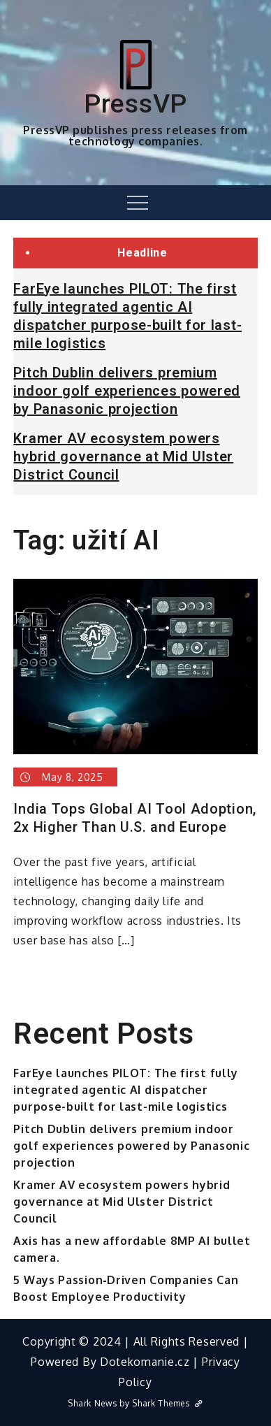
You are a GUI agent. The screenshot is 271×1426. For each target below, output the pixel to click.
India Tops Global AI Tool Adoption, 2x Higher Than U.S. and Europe (134, 817)
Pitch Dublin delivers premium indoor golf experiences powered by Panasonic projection (126, 390)
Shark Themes (167, 1403)
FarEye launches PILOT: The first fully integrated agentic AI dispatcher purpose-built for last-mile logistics (125, 1090)
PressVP (135, 103)
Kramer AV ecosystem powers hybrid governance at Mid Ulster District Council (123, 456)
